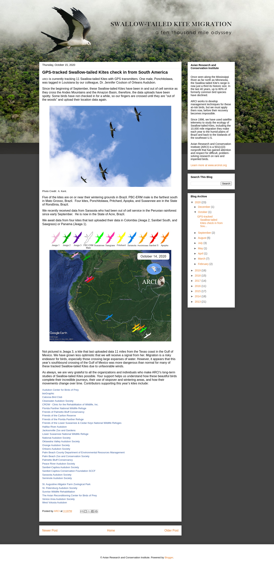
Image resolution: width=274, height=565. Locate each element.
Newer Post (50, 530)
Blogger (169, 557)
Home (111, 530)
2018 (198, 275)
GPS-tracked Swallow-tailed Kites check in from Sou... (210, 221)
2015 (198, 291)
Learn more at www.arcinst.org (209, 165)
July (200, 243)
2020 (198, 202)
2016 (198, 286)
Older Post (171, 530)
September (205, 232)
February (203, 263)
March (202, 258)
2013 (198, 301)
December (204, 206)
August (202, 237)
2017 (198, 280)
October (203, 212)
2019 (198, 270)
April (201, 253)
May (201, 248)
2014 (198, 296)
